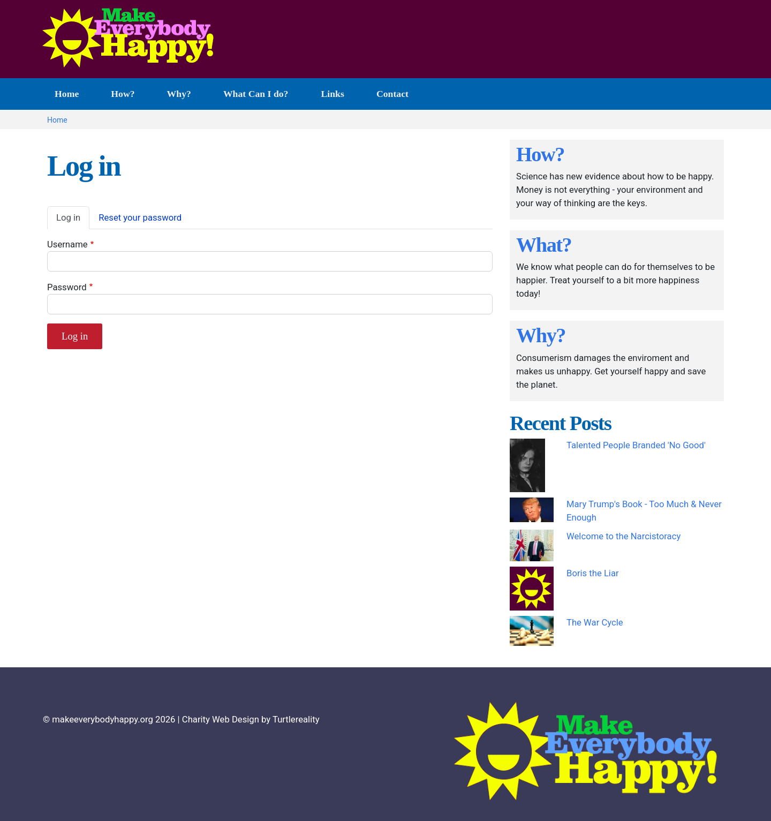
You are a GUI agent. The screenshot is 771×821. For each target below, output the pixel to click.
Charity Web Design (220, 719)
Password (67, 287)
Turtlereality (296, 719)
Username (67, 244)
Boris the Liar (592, 573)
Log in (68, 218)
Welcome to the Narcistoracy (623, 536)
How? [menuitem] (122, 93)
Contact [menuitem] (392, 93)
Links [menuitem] (332, 93)
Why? (540, 335)
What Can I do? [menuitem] (253, 99)
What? (543, 245)
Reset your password (140, 218)
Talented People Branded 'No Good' (636, 445)
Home (57, 120)
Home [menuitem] (67, 93)
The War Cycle (594, 622)
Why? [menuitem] (179, 93)
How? (540, 154)
